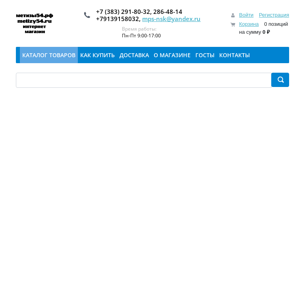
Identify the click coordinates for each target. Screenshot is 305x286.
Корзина (249, 24)
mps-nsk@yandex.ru (171, 19)
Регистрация (274, 15)
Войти (246, 15)
